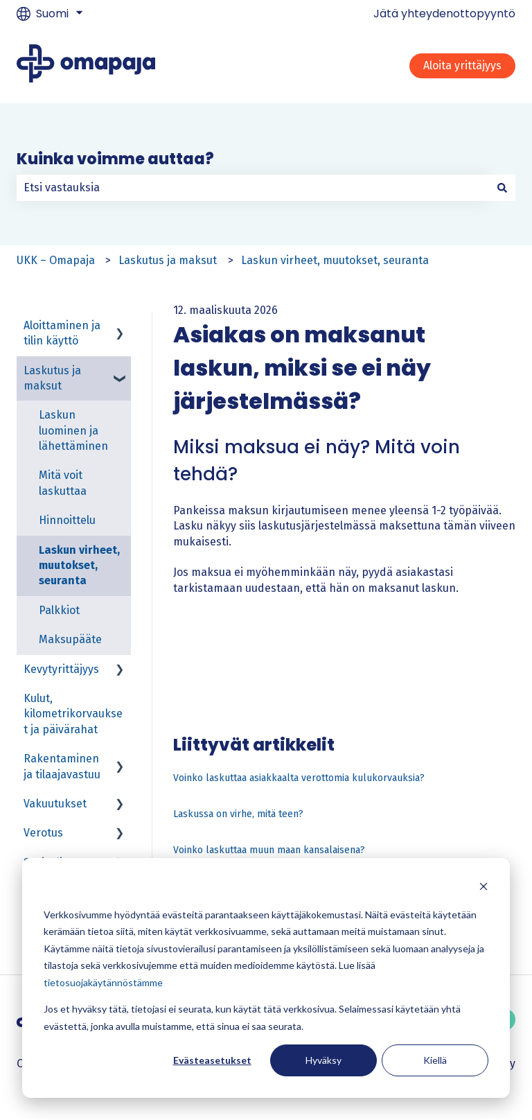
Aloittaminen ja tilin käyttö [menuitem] (62, 333)
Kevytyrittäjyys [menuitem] (61, 669)
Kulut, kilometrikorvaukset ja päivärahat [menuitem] (73, 714)
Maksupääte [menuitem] (70, 639)
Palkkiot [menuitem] (59, 610)
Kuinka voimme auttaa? (115, 159)
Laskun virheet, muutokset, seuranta (335, 260)
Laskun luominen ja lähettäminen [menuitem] (73, 430)
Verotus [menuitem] (43, 832)
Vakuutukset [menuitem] (55, 803)
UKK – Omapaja (56, 260)
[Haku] (502, 188)
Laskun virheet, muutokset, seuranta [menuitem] (79, 565)
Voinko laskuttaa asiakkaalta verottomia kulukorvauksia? (299, 778)
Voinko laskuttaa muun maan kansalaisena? (269, 850)
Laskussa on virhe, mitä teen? (238, 814)
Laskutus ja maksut (167, 260)
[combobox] (253, 188)
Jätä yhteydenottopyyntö (444, 13)
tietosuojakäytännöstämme (103, 982)
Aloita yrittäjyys (462, 65)
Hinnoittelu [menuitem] (67, 520)
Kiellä (435, 1060)
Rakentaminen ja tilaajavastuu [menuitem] (62, 766)
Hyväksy (323, 1060)
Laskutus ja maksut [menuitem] (52, 378)
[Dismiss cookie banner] (483, 888)
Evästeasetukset (212, 1060)
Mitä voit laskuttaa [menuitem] (63, 483)
